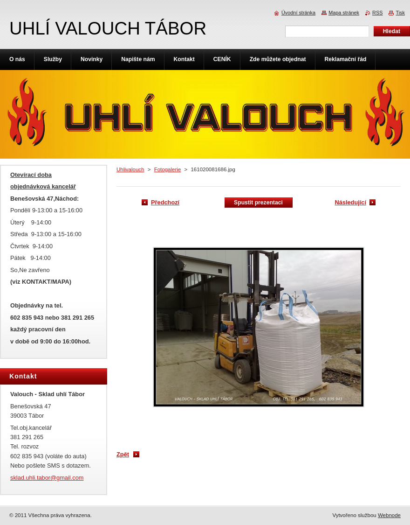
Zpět (122, 454)
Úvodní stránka (298, 12)
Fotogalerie (167, 169)
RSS (377, 12)
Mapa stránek (343, 12)
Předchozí (165, 202)
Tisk (400, 12)
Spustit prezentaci (258, 202)
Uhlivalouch (130, 169)
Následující (350, 202)
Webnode (389, 515)
